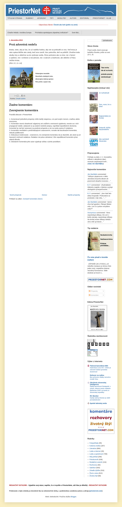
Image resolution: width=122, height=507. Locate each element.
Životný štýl (94, 476)
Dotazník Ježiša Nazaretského (104, 128)
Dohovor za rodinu (97, 375)
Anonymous (91, 213)
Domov (44, 195)
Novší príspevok (15, 195)
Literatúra (93, 448)
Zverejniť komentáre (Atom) (32, 199)
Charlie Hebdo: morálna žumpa (19, 32)
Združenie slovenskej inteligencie (98, 383)
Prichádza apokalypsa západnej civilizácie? (51, 32)
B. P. (89, 185)
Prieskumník (94, 459)
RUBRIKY (30, 18)
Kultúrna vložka (95, 446)
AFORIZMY (41, 18)
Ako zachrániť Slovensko (104, 140)
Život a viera (94, 473)
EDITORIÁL (84, 18)
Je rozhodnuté (104, 93)
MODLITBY (61, 18)
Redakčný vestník (96, 462)
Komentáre (94, 295)
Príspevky (93, 291)
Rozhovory (93, 465)
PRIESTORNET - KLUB (102, 18)
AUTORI (73, 18)
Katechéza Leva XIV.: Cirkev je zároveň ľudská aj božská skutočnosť (100, 370)
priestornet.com (96, 491)
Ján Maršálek (92, 174)
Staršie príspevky (74, 195)
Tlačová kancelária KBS (99, 366)
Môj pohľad (93, 457)
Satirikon (93, 468)
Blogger (73, 497)
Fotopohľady (94, 443)
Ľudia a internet (95, 451)
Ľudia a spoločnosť (96, 454)
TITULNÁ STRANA (14, 18)
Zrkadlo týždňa (20, 98)
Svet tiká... (76, 32)
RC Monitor (94, 396)
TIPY (52, 18)
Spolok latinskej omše (98, 403)
